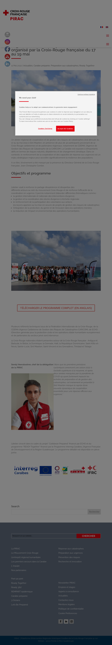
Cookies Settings (45, 128)
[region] (56, 113)
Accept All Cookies (65, 129)
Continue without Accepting (86, 94)
